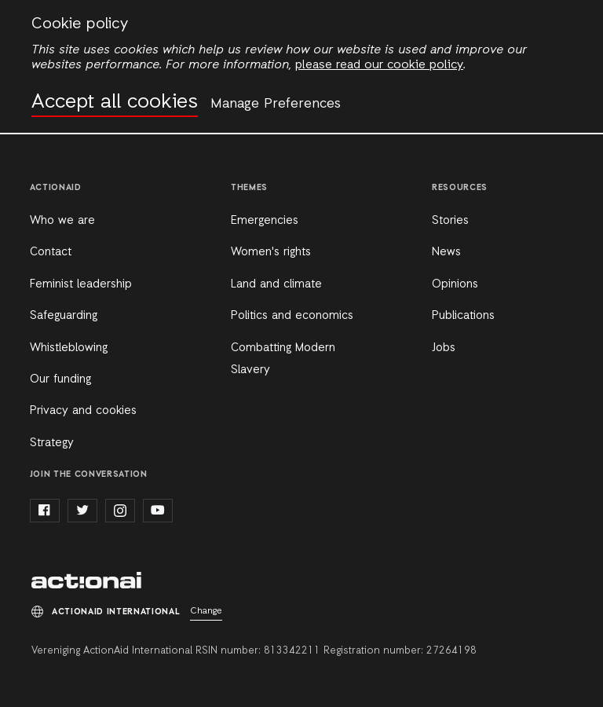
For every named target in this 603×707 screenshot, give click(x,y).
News (446, 252)
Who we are (62, 221)
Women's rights (271, 252)
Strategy (52, 443)
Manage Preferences (275, 103)
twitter (82, 510)
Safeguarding (63, 316)
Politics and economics (292, 316)
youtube (158, 510)
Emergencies (264, 221)
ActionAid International (86, 580)
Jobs (443, 348)
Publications (463, 316)
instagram (120, 510)
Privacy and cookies (83, 411)
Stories (450, 221)
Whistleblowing (69, 348)
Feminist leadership (81, 284)
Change (206, 611)
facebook (45, 510)
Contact (50, 252)
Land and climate (276, 284)
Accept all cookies (114, 102)
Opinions (455, 284)
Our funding (60, 379)
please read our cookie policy (379, 65)
